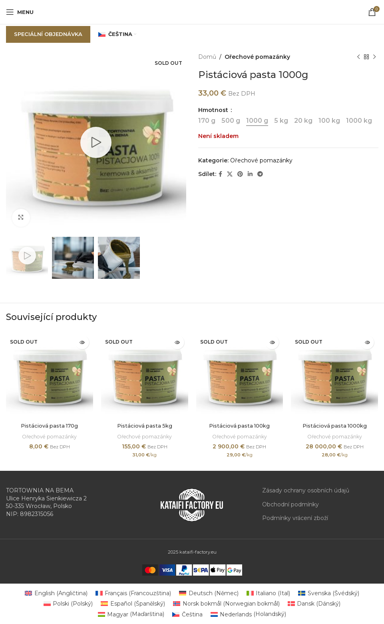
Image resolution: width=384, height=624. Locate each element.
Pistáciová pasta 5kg (144, 425)
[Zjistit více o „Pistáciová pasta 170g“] (82, 342)
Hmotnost (214, 110)
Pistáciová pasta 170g (49, 425)
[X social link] (230, 174)
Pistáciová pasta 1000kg (334, 425)
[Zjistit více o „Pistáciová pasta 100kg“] (272, 342)
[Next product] (374, 57)
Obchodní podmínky (290, 504)
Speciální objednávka (48, 34)
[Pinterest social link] (240, 174)
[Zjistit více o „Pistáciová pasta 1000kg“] (367, 342)
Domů (207, 56)
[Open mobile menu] (20, 12)
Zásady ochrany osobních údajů (305, 490)
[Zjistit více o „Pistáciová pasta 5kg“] (177, 342)
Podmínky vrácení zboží (295, 518)
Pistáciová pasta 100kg (239, 425)
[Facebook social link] (220, 174)
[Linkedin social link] (250, 174)
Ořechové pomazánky (257, 56)
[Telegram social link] (260, 174)
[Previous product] (358, 57)
